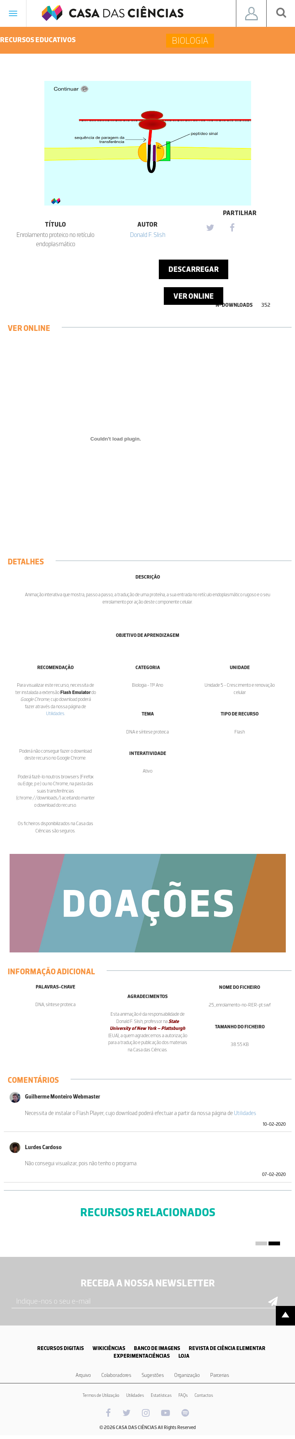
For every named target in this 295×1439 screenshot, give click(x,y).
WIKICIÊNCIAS (108, 1348)
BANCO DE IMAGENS (157, 1348)
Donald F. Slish (147, 234)
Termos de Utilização (100, 1395)
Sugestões (153, 1375)
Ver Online (193, 296)
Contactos (203, 1395)
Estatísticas (161, 1395)
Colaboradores (116, 1375)
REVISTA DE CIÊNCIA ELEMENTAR (227, 1348)
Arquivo (83, 1375)
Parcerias (219, 1375)
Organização (187, 1375)
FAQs (183, 1395)
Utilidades (55, 713)
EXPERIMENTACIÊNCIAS (142, 1356)
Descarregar (193, 269)
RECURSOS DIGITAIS (60, 1348)
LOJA (184, 1356)
